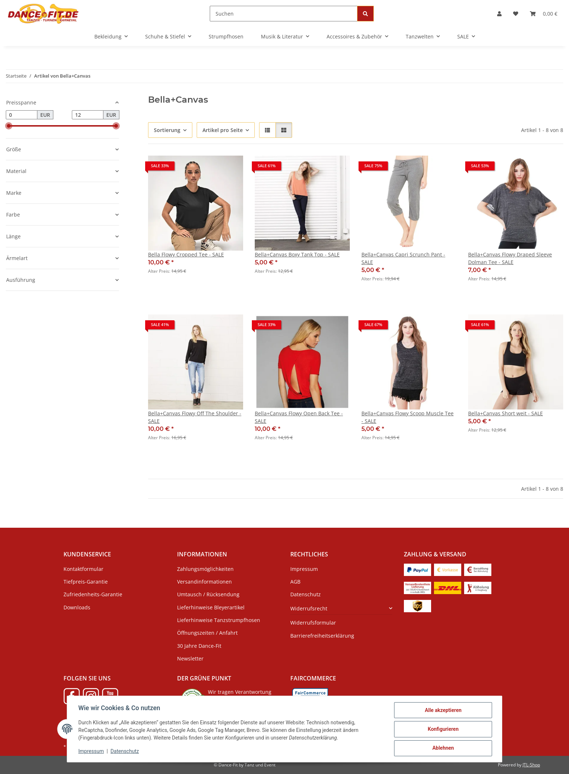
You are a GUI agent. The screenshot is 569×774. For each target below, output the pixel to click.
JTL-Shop (531, 765)
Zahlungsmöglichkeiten (205, 568)
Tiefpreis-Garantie (86, 581)
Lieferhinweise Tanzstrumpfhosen (218, 620)
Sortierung (167, 130)
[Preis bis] (87, 115)
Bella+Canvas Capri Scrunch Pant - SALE (403, 258)
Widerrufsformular (313, 622)
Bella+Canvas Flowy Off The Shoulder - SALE (194, 417)
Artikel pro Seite (222, 130)
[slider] (9, 126)
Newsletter (190, 658)
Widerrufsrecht (308, 608)
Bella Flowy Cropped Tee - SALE (186, 254)
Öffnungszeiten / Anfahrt (207, 632)
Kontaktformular (83, 568)
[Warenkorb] (543, 13)
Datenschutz (125, 751)
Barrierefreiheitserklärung (322, 635)
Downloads (77, 607)
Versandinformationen (204, 581)
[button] (499, 13)
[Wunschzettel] (515, 13)
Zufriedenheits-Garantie (93, 594)
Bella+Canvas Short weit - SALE (505, 413)
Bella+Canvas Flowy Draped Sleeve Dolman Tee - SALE (510, 258)
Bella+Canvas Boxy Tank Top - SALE (297, 254)
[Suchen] (283, 13)
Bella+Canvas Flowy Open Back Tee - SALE (299, 417)
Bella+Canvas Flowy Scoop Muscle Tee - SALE (407, 417)
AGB (295, 581)
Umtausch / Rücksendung (208, 594)
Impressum (91, 751)
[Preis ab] (21, 115)
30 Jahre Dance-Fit (199, 645)
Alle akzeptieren (442, 710)
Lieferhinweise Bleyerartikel (211, 607)
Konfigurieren (442, 729)
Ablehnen (442, 748)
